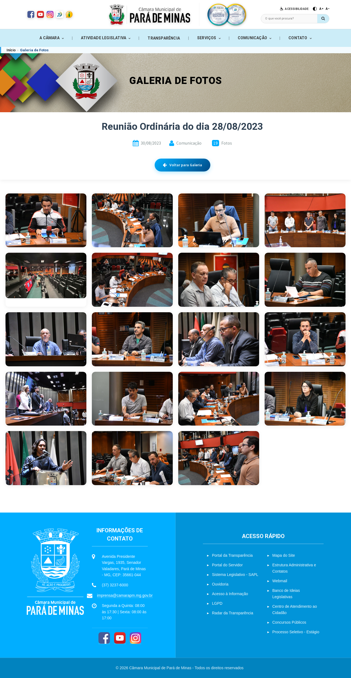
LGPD (217, 603)
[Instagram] (135, 638)
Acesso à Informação (230, 594)
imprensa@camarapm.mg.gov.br (125, 595)
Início (11, 50)
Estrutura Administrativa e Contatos (294, 568)
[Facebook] (104, 638)
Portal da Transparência (232, 555)
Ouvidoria (220, 584)
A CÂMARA (49, 38)
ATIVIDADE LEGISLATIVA (103, 38)
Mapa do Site (283, 555)
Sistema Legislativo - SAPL (235, 574)
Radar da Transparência (232, 613)
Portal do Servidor (227, 565)
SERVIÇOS (206, 38)
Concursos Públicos (289, 622)
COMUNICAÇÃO (252, 38)
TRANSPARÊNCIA (164, 38)
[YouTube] (120, 638)
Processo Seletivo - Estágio (295, 632)
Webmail (279, 581)
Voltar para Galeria (182, 164)
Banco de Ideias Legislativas (286, 593)
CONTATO (297, 38)
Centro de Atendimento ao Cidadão (294, 609)
